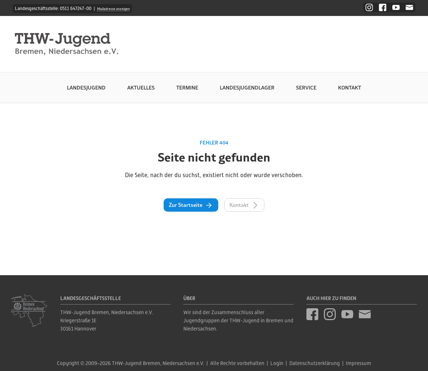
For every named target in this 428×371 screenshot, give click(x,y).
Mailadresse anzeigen (113, 9)
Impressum (358, 363)
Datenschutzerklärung (314, 363)
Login (276, 363)
